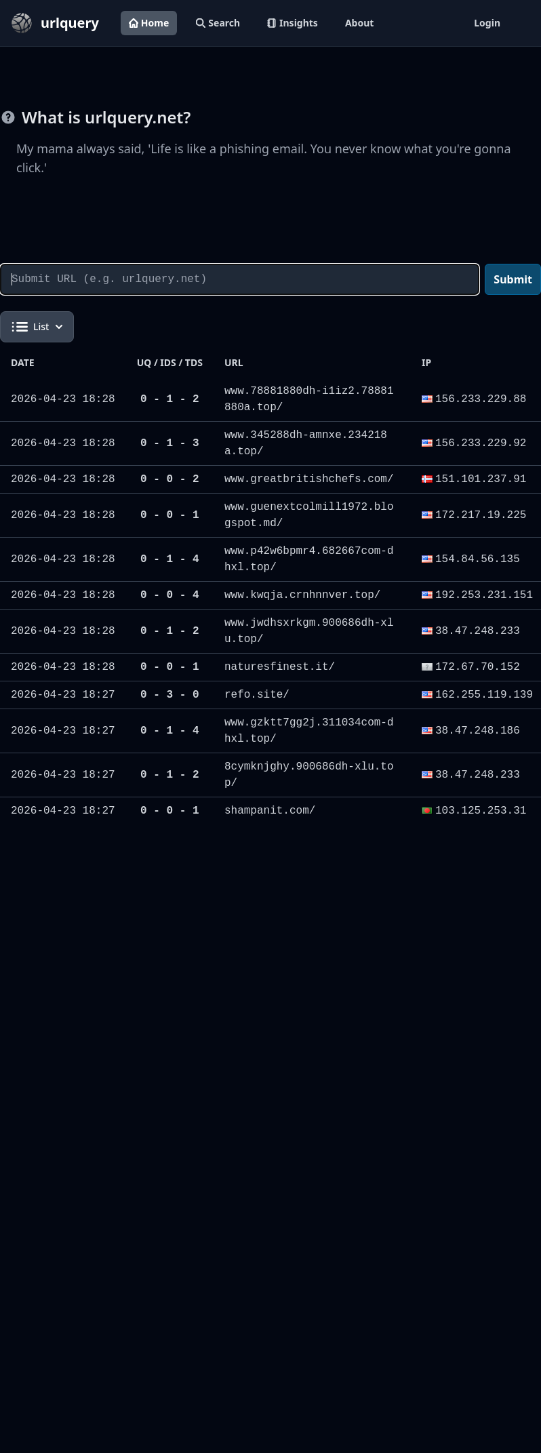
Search (218, 22)
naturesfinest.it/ (279, 667)
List (37, 327)
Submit (513, 279)
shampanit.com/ (269, 811)
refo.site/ (256, 695)
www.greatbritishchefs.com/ (309, 479)
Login (487, 22)
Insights (292, 22)
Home (149, 22)
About (359, 22)
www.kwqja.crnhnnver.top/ (302, 595)
